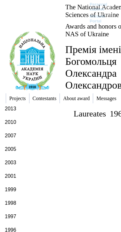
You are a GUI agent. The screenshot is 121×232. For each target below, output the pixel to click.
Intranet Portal (97, 18)
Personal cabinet (98, 7)
